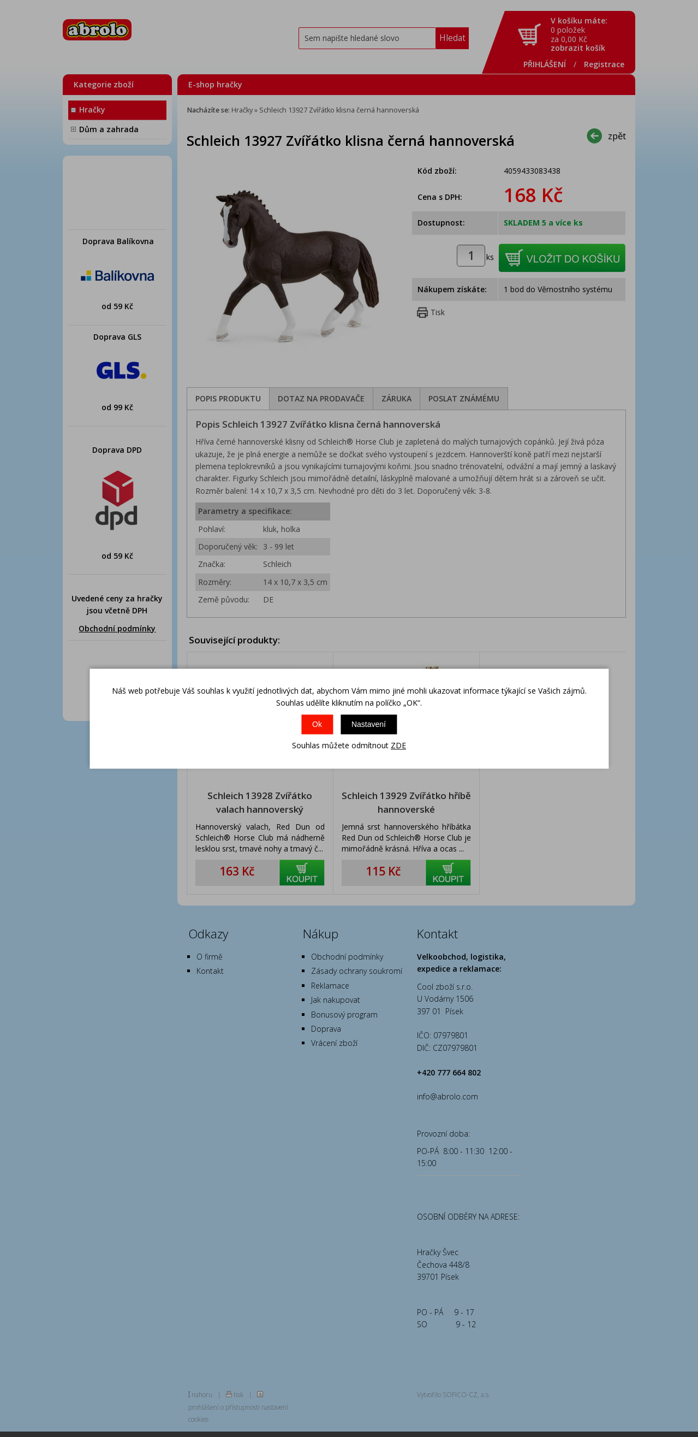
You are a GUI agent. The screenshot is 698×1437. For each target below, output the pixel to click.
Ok (317, 724)
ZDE (398, 746)
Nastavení (368, 724)
